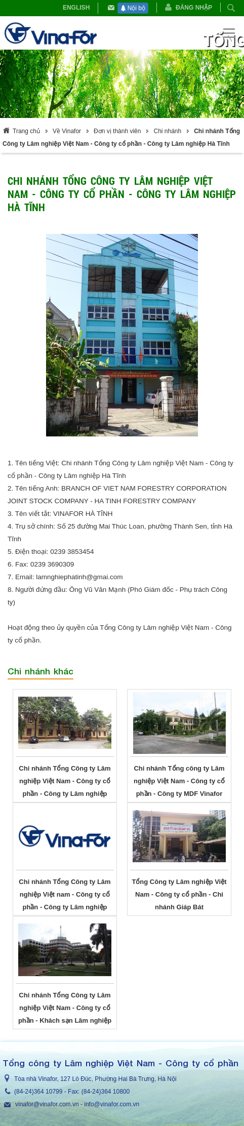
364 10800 (115, 1091)
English (76, 7)
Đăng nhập (194, 7)
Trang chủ (26, 131)
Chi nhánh (167, 131)
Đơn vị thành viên (117, 131)
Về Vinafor (67, 131)
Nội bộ (132, 8)
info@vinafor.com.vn (111, 1104)
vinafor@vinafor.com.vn (47, 1104)
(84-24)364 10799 (38, 1091)
